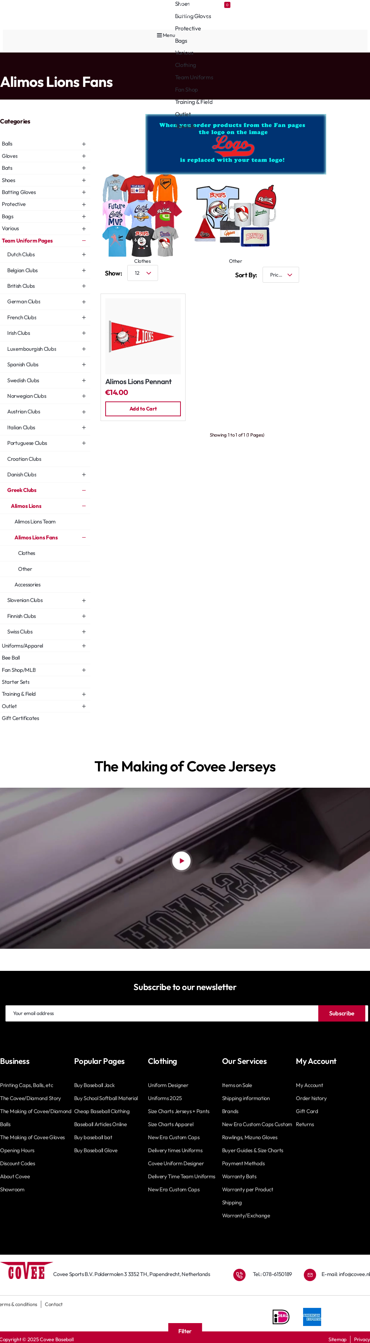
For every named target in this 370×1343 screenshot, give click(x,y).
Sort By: (246, 273)
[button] (143, 407)
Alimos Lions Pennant (138, 380)
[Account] (192, 5)
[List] (363, 273)
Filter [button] (185, 1331)
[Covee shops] (154, 5)
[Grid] (341, 273)
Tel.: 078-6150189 (272, 1272)
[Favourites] (223, 5)
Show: (113, 271)
